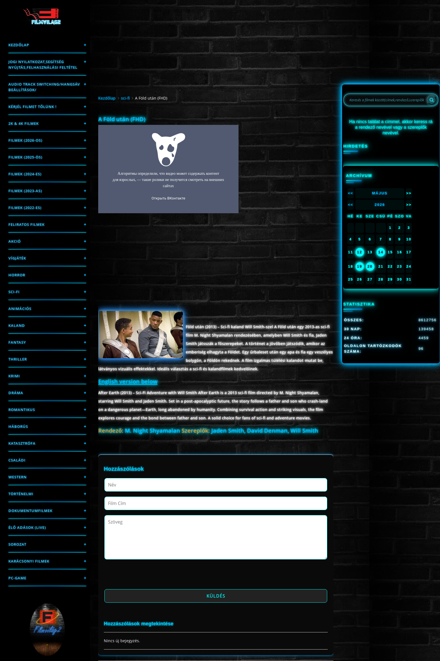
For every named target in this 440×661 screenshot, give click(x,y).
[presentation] (147, 576)
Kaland (16, 325)
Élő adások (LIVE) (27, 527)
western (17, 476)
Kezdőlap (18, 44)
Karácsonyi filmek (28, 561)
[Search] (431, 100)
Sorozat (17, 544)
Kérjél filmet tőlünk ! (32, 106)
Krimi (14, 375)
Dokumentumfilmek (30, 510)
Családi (17, 460)
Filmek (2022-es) (25, 207)
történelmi (20, 493)
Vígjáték (17, 258)
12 (359, 252)
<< (350, 193)
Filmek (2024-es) (25, 173)
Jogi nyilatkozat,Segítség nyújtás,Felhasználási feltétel (42, 64)
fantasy (17, 342)
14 (380, 252)
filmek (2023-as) (25, 190)
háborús (18, 426)
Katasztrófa (22, 443)
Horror (16, 274)
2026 (380, 205)
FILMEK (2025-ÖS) (25, 157)
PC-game (17, 577)
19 (359, 266)
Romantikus (21, 409)
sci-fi (14, 291)
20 (369, 266)
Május (380, 193)
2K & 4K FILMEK (23, 123)
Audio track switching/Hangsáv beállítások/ (44, 87)
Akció (14, 241)
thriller (17, 359)
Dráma (15, 392)
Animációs (19, 308)
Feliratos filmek (26, 224)
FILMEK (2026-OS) (25, 140)
